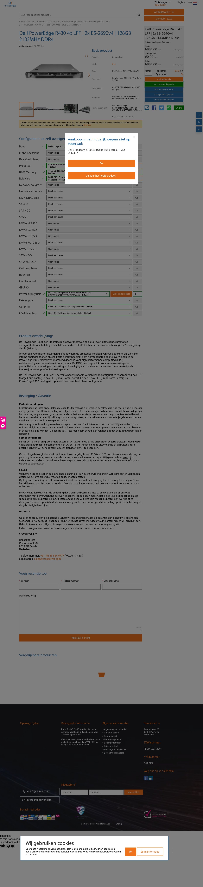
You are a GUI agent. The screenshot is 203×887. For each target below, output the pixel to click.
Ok (101, 163)
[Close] (134, 137)
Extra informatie (150, 851)
